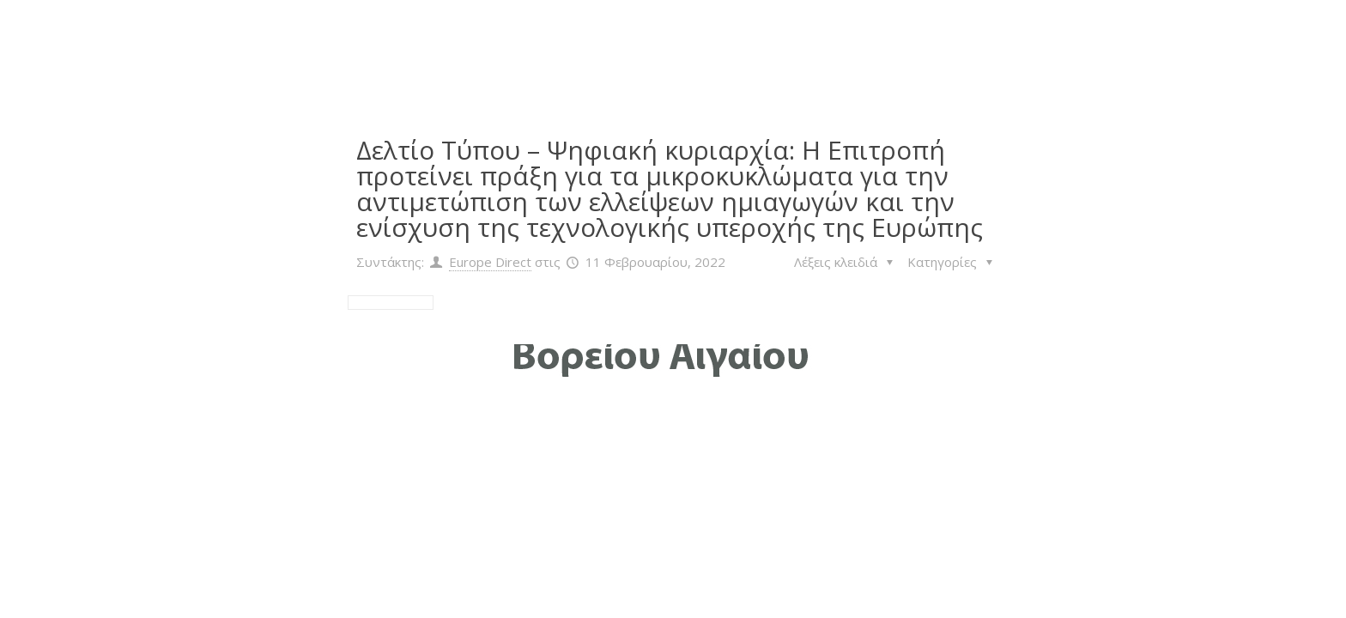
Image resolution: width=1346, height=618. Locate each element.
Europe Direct (490, 261)
